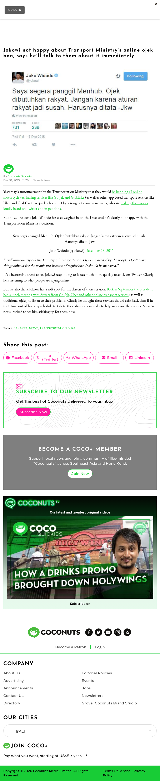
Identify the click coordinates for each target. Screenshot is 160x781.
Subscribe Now (33, 412)
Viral (72, 328)
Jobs (86, 688)
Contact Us (13, 696)
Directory (11, 703)
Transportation (53, 328)
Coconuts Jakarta (20, 176)
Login (154, 7)
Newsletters (92, 696)
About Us (11, 673)
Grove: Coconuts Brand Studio (109, 703)
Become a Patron (70, 647)
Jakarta (21, 328)
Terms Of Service (116, 771)
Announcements (18, 688)
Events (88, 681)
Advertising (13, 681)
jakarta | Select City (38, 7)
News (33, 328)
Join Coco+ (129, 8)
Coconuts (84, 8)
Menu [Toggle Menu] (6, 7)
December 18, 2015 (99, 250)
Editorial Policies (97, 673)
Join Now (80, 474)
